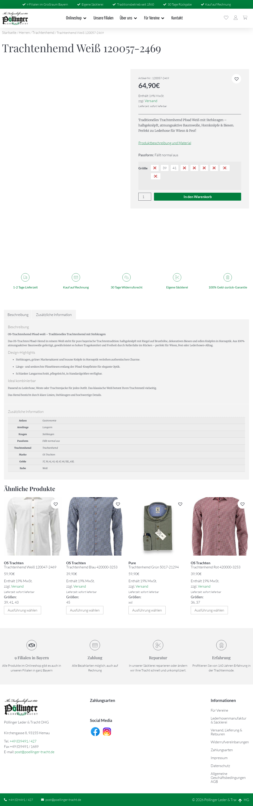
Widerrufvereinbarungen (230, 742)
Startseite (9, 32)
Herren (24, 32)
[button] (236, 79)
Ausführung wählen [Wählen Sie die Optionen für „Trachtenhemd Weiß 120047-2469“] (22, 610)
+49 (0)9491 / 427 (23, 741)
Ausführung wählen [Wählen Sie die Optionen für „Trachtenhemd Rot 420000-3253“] (209, 610)
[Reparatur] (158, 645)
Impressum (219, 758)
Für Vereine (219, 710)
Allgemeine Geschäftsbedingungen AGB (228, 777)
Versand (151, 101)
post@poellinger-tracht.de (34, 752)
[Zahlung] (95, 645)
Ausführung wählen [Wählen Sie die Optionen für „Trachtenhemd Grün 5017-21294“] (147, 610)
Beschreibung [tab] (18, 314)
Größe (143, 168)
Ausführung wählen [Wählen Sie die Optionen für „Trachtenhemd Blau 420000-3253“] (85, 610)
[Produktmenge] (144, 197)
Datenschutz (220, 765)
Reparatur (158, 657)
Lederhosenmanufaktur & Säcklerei (228, 720)
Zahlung (95, 657)
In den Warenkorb (198, 196)
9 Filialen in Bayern (32, 657)
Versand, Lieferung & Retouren (226, 732)
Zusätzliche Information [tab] (54, 314)
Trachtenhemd (43, 32)
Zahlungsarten (222, 750)
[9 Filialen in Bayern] (31, 645)
